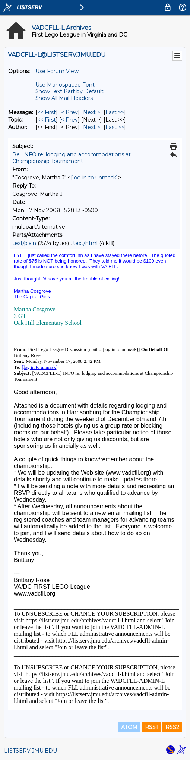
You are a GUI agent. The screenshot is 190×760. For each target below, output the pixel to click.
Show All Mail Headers (64, 98)
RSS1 (151, 727)
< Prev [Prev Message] (69, 112)
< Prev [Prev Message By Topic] (69, 119)
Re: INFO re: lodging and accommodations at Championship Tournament (71, 157)
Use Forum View (57, 71)
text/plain (24, 243)
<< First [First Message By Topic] (46, 119)
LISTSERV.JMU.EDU (30, 750)
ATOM (129, 727)
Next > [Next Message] (91, 112)
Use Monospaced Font (65, 84)
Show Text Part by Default (69, 91)
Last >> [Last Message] (114, 112)
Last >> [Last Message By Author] (114, 127)
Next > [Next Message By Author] (91, 127)
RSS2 (172, 727)
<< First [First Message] (46, 112)
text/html (85, 243)
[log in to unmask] (94, 177)
